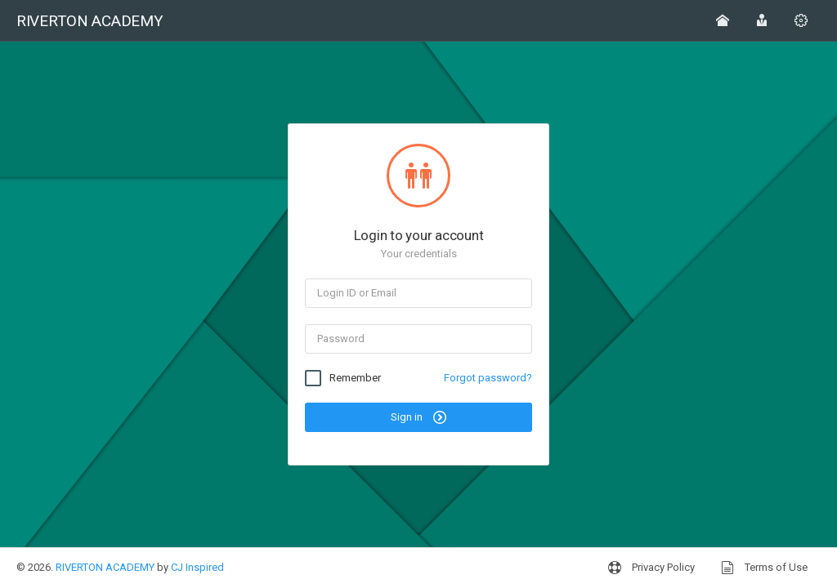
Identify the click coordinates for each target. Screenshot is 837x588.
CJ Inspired (197, 567)
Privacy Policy (651, 567)
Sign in (418, 417)
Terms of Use (764, 567)
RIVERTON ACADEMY (105, 567)
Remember (355, 378)
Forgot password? (488, 378)
